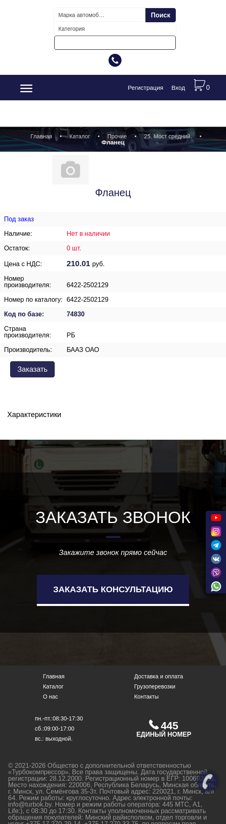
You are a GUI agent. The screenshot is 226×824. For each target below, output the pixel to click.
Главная (41, 136)
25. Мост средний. (168, 136)
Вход (178, 87)
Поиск (160, 15)
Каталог (79, 136)
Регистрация (145, 87)
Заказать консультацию (113, 589)
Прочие (117, 136)
